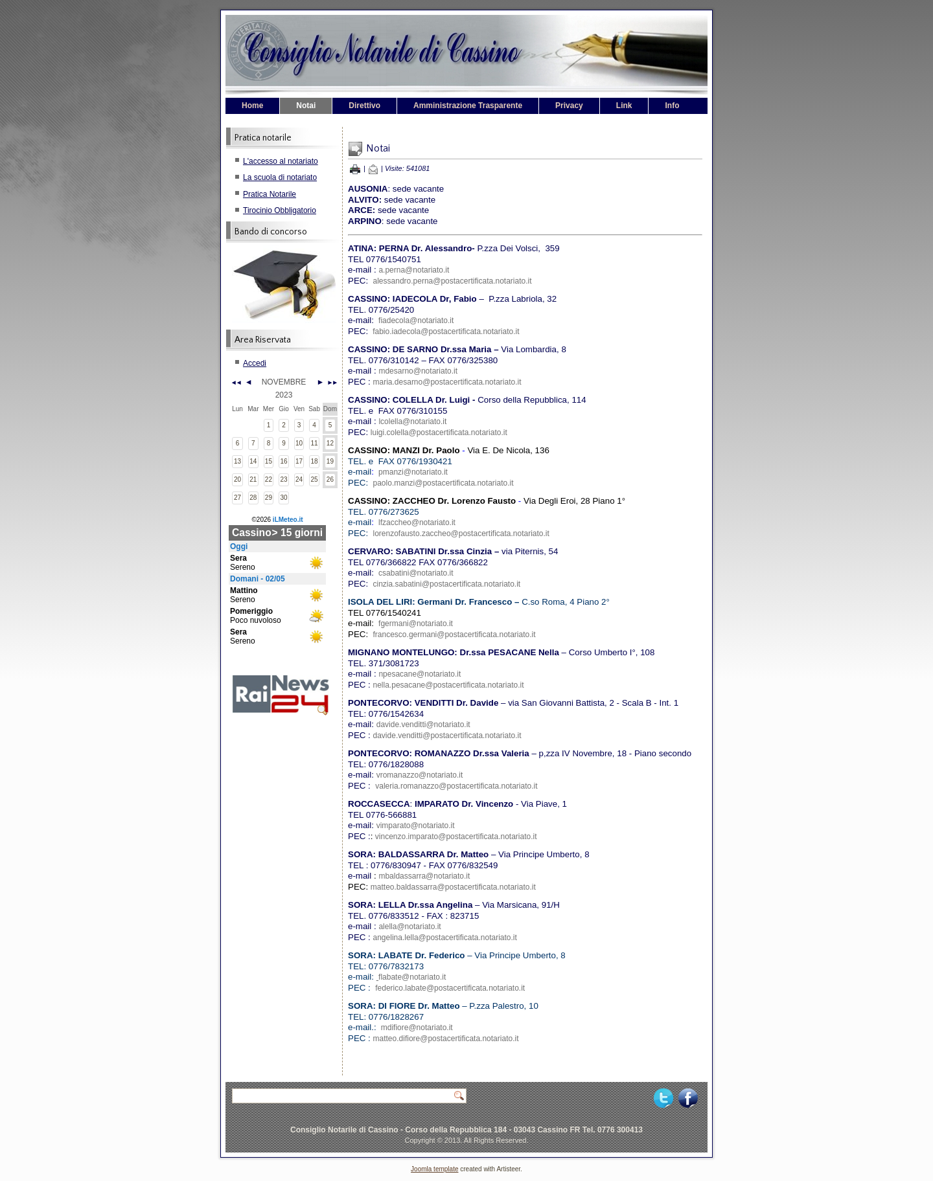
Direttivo (364, 105)
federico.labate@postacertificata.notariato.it (450, 988)
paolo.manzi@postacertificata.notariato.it (443, 483)
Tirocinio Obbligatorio (279, 210)
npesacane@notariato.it (419, 674)
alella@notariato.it (409, 926)
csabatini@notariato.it (416, 573)
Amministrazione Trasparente (467, 105)
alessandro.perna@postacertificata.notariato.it (452, 281)
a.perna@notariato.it (413, 270)
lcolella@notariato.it (412, 421)
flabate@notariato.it (412, 977)
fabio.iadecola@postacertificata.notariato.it (446, 331)
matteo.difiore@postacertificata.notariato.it (446, 1038)
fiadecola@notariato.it (416, 320)
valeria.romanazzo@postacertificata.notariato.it (456, 786)
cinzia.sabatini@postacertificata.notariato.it (447, 584)
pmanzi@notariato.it (413, 472)
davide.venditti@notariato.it (423, 724)
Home (252, 105)
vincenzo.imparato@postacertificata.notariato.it (456, 836)
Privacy (569, 105)
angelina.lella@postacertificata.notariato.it (445, 937)
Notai (306, 105)
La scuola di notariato (280, 177)
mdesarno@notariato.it (417, 371)
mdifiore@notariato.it (417, 1027)
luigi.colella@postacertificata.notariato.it (439, 432)
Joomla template (434, 1169)
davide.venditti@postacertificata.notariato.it (447, 735)
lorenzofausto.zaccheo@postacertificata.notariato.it (461, 533)
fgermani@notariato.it (415, 623)
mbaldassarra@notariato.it (424, 876)
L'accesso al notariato (280, 161)
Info (672, 105)
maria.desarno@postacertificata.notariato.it (447, 382)
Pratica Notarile (269, 194)
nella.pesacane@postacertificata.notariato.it (448, 685)
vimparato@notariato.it (415, 825)
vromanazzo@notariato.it (419, 775)
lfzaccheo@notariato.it (416, 522)
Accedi (254, 363)
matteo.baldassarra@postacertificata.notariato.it (453, 887)
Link (624, 105)
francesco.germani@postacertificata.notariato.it (454, 634)
